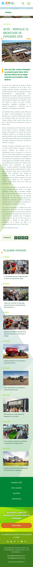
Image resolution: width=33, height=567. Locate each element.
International (16, 499)
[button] (15, 237)
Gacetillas (16, 493)
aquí (17, 228)
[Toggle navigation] (29, 3)
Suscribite (16, 525)
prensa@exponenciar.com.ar (16, 558)
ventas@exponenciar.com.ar (16, 556)
